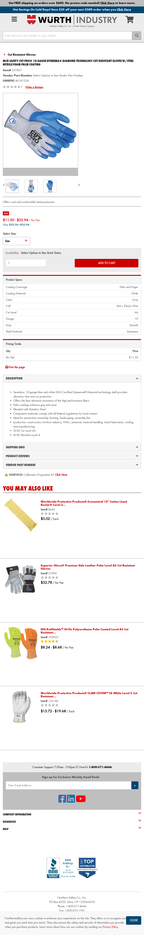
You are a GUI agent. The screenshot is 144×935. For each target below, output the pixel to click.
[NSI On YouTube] (81, 801)
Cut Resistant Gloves (22, 54)
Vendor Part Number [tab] (72, 465)
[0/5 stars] (89, 514)
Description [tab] (72, 378)
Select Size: (9, 233)
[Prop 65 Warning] (61, 475)
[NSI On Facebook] (62, 801)
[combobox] (72, 35)
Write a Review (34, 87)
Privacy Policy (110, 927)
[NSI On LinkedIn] (71, 801)
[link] (72, 885)
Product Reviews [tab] (72, 456)
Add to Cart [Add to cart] (106, 263)
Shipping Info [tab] (72, 447)
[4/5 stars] (89, 641)
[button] (134, 785)
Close (134, 920)
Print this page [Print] (15, 367)
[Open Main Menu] (14, 19)
